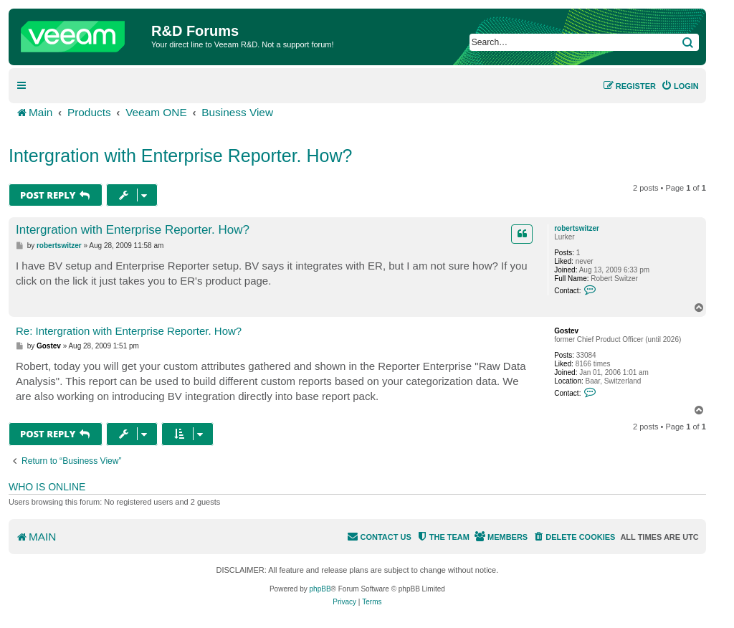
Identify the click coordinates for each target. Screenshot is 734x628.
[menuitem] (680, 86)
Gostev (566, 331)
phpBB (320, 589)
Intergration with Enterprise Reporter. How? (180, 156)
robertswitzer (576, 228)
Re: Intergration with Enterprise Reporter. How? (129, 331)
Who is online (47, 487)
